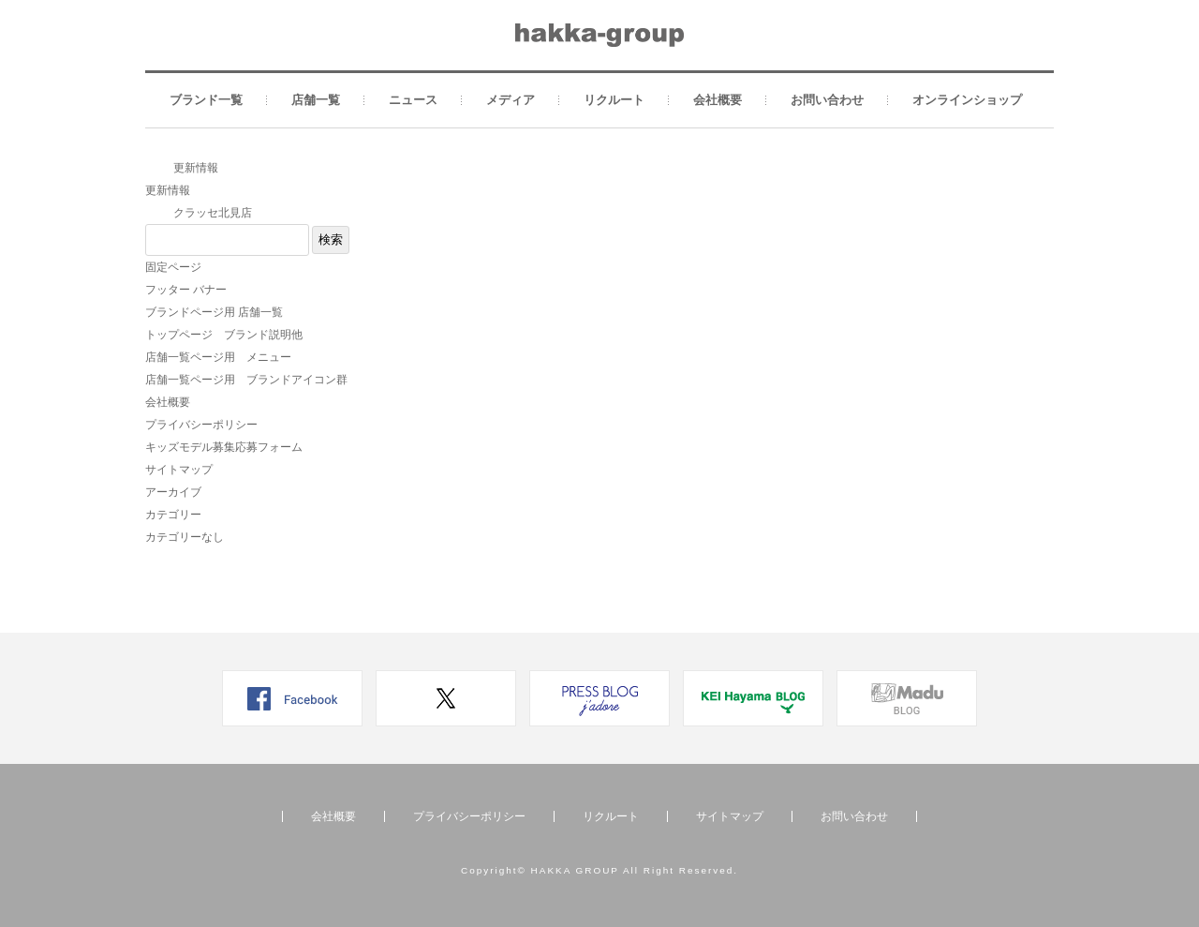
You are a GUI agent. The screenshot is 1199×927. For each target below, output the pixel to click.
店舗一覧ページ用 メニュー (218, 357)
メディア (510, 100)
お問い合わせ (827, 100)
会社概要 (717, 100)
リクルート (614, 100)
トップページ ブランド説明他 (224, 334)
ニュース (413, 100)
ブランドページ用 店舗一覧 (214, 312)
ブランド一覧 (206, 100)
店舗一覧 (315, 100)
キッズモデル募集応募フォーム (224, 447)
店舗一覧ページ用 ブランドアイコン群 (246, 379)
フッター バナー (186, 289)
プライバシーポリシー (201, 424)
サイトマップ (179, 469)
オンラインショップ (967, 100)
